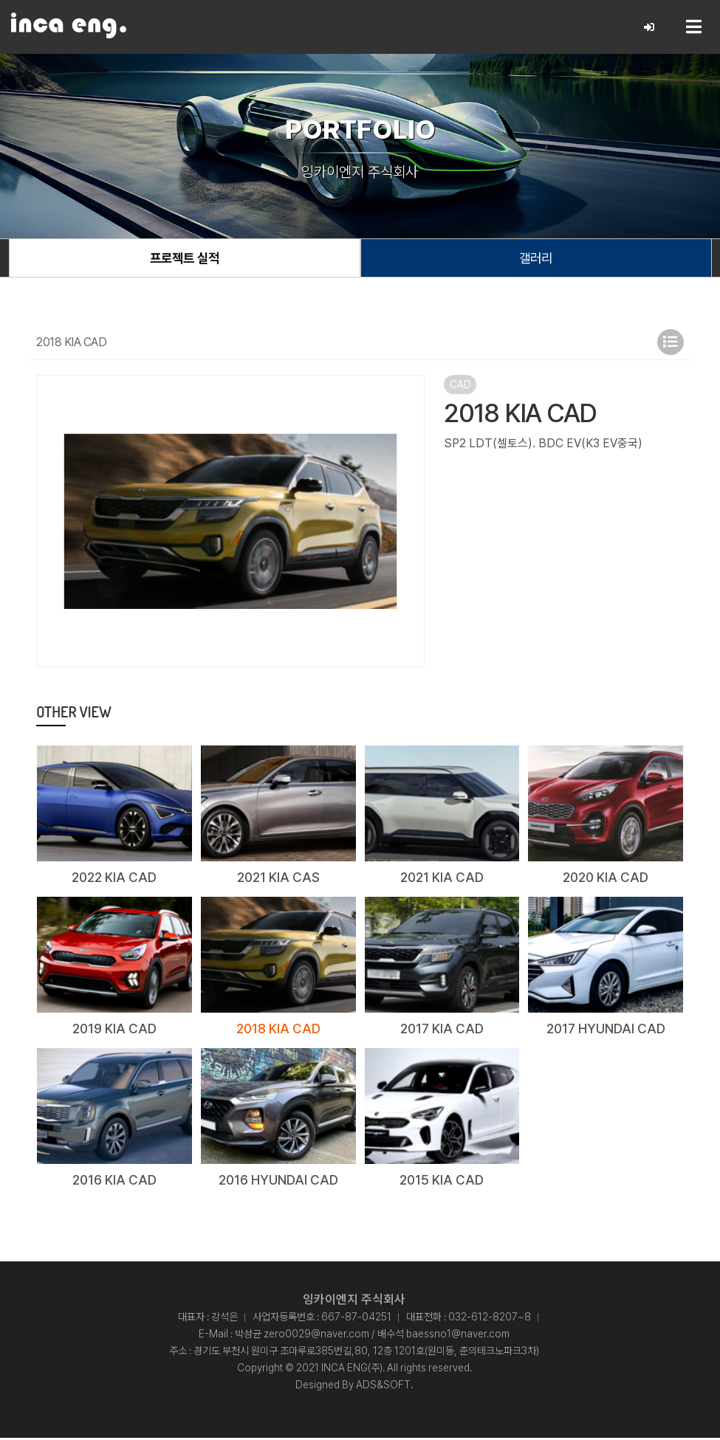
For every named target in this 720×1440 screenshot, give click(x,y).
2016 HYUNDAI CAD (278, 1181)
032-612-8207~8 (489, 1319)
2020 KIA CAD (605, 878)
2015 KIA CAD (442, 1181)
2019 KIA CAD (114, 1030)
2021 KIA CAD (442, 878)
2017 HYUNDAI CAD (605, 1030)
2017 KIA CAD (442, 1030)
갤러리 (536, 258)
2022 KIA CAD (114, 878)
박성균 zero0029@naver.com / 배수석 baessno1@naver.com (372, 1336)
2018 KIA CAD (278, 1030)
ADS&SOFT (383, 1387)
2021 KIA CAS (278, 878)
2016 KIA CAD (114, 1181)
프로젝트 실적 (185, 258)
